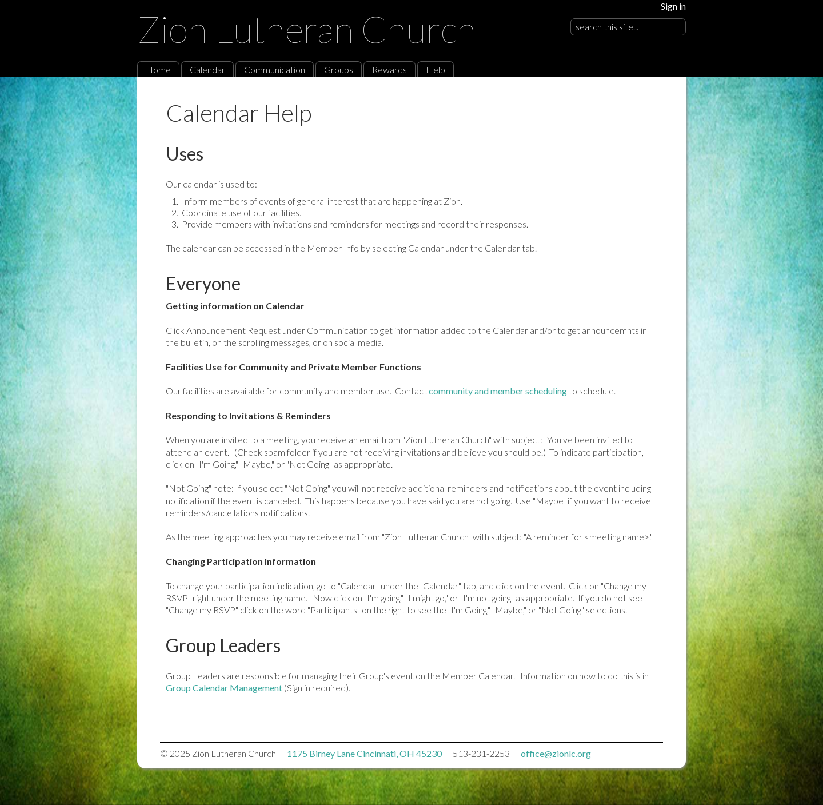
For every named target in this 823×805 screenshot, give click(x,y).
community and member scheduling (499, 390)
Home (158, 69)
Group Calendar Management (224, 687)
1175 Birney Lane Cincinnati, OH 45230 (364, 753)
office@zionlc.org (556, 753)
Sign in (673, 6)
